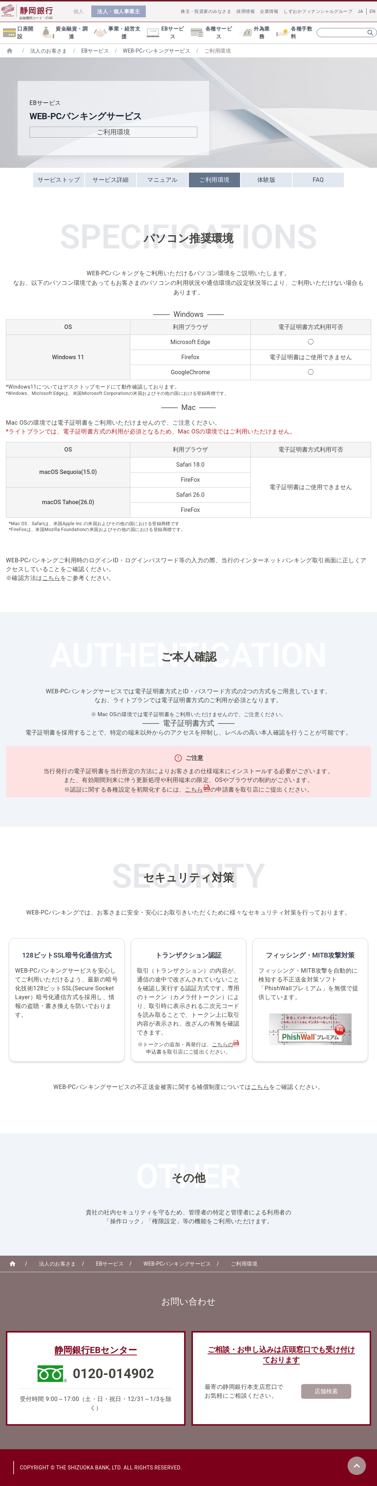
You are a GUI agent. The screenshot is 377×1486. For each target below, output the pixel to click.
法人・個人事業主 (118, 11)
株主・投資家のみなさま (206, 11)
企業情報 (269, 11)
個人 (78, 11)
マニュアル (162, 179)
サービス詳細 (110, 179)
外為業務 (254, 32)
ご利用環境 (214, 179)
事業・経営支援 (117, 32)
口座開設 (18, 32)
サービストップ (59, 179)
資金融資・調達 (64, 32)
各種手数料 (294, 32)
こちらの (222, 1044)
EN (373, 11)
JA (360, 11)
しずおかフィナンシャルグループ (317, 11)
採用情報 (245, 11)
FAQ (318, 179)
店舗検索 (326, 1391)
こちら (51, 577)
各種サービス (211, 32)
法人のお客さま (48, 51)
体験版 (266, 179)
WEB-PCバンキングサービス (156, 51)
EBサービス (165, 32)
